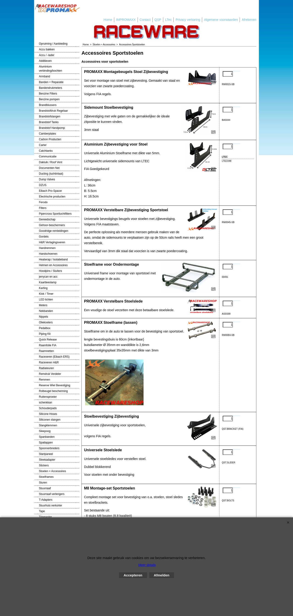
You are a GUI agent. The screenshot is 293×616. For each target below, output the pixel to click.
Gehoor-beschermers (52, 225)
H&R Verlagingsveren (52, 242)
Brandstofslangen (49, 116)
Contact (145, 20)
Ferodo (43, 202)
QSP (158, 20)
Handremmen (47, 248)
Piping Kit (45, 333)
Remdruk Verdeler (50, 374)
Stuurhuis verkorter (50, 505)
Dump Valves (47, 179)
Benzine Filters (48, 93)
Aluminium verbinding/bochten (50, 68)
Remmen (44, 379)
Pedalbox (44, 328)
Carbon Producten (50, 139)
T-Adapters (45, 499)
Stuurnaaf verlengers (51, 494)
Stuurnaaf (45, 488)
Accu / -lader (46, 55)
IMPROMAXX (126, 20)
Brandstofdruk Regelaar (53, 110)
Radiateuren (46, 368)
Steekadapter (47, 459)
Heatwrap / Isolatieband (53, 259)
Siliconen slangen (49, 419)
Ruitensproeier (48, 396)
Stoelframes (46, 476)
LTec (168, 20)
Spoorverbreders (49, 448)
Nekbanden (46, 311)
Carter (42, 145)
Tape (42, 511)
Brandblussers (48, 105)
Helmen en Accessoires (53, 265)
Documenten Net (49, 168)
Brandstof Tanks (49, 122)
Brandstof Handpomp (52, 128)
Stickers (44, 465)
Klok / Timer (46, 293)
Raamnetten (46, 351)
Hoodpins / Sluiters (50, 271)
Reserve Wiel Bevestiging (54, 385)
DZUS (42, 185)
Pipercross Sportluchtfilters (55, 213)
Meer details (147, 565)
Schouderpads (48, 408)
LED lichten (46, 299)
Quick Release (48, 339)
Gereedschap (47, 219)
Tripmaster (45, 517)
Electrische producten (52, 196)
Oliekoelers (46, 322)
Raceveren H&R (49, 362)
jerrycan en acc (48, 276)
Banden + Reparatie (51, 82)
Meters (43, 305)
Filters (42, 208)
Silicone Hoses (48, 414)
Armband (44, 76)
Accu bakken (47, 49)
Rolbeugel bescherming (53, 391)
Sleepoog (45, 431)
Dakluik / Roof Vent (50, 162)
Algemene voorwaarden (221, 20)
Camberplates (47, 133)
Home (108, 20)
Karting (43, 288)
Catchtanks (46, 150)
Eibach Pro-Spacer (50, 190)
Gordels (44, 236)
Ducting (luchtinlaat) (51, 173)
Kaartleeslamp (48, 282)
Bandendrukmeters (50, 87)
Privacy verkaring (188, 20)
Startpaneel (46, 454)
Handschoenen (48, 253)
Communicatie (48, 156)
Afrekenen (249, 20)
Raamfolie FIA (47, 345)
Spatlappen (46, 442)
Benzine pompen (49, 99)
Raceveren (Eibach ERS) (54, 356)
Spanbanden (46, 436)
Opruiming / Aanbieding (53, 43)
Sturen (43, 482)
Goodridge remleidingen (53, 230)
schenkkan (45, 402)
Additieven (45, 60)
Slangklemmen (48, 425)
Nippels (43, 316)
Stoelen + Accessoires (52, 471)
